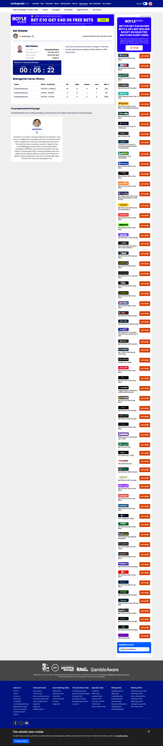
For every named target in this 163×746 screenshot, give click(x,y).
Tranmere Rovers (51, 49)
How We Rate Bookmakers (21, 704)
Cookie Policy (17, 701)
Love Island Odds (97, 696)
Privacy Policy (17, 699)
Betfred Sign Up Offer (137, 701)
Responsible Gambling (20, 706)
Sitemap (16, 714)
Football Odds (57, 691)
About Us (16, 691)
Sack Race (83, 3)
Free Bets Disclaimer (19, 712)
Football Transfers (38, 709)
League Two (36, 706)
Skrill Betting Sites (116, 706)
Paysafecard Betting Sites (119, 704)
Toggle (145, 3)
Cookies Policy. (122, 736)
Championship (37, 693)
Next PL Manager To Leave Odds (25, 10)
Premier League (37, 691)
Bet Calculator (95, 3)
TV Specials (95, 691)
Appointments (82, 10)
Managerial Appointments (80, 701)
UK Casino (107, 3)
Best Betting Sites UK (117, 691)
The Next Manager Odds (79, 691)
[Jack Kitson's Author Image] (37, 124)
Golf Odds (56, 701)
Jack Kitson (26, 36)
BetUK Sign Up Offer (136, 699)
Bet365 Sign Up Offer (137, 693)
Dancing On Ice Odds (98, 701)
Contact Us (16, 696)
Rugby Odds (56, 704)
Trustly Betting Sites (117, 696)
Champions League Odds (41, 699)
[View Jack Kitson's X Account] (33, 36)
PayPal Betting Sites (117, 699)
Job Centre (96, 10)
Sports (75, 3)
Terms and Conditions (20, 709)
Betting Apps (115, 693)
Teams (45, 10)
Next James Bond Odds (99, 706)
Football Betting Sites (117, 709)
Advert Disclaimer (145, 16)
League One (36, 704)
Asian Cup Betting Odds (40, 701)
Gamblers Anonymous (122, 675)
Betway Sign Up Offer (137, 706)
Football (35, 3)
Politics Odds (95, 693)
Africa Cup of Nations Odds (41, 696)
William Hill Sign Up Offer (138, 696)
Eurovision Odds (96, 699)
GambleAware (110, 675)
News (56, 3)
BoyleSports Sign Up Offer (138, 704)
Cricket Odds (56, 696)
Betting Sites (66, 3)
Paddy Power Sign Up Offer (138, 691)
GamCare (102, 675)
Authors (15, 693)
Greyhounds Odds (58, 693)
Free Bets (49, 3)
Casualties (68, 10)
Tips (42, 3)
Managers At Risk (77, 696)
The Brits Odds (96, 704)
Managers (56, 10)
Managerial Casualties (79, 699)
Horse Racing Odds (58, 699)
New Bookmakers (116, 701)
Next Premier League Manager (81, 693)
